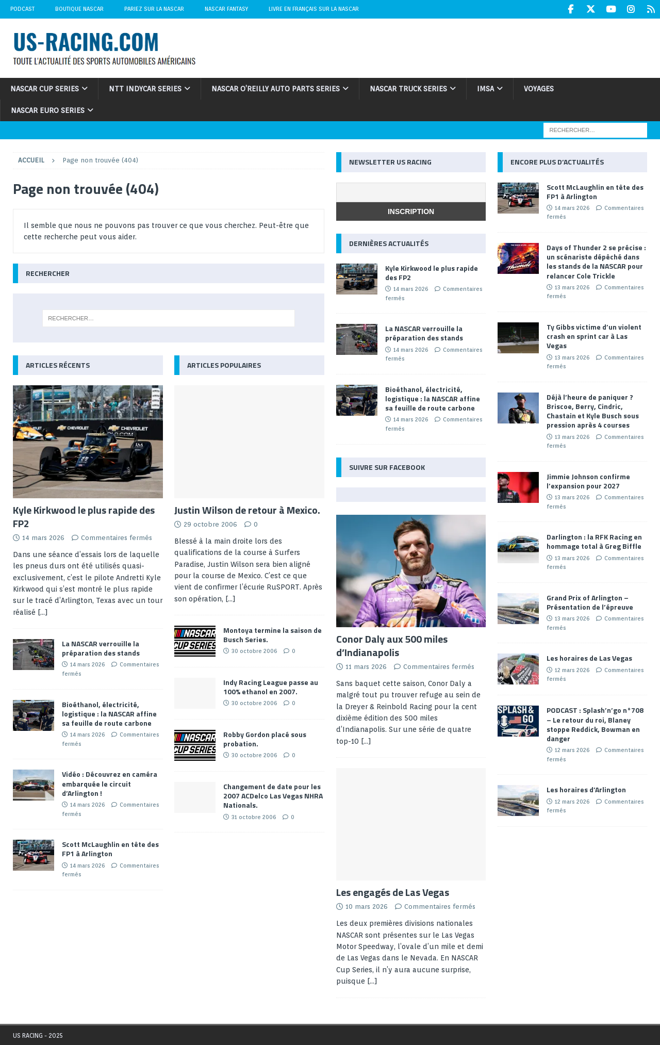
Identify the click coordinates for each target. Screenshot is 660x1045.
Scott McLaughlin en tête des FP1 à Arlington (110, 848)
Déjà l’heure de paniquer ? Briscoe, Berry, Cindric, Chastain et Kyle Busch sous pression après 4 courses (593, 410)
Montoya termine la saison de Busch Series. (272, 634)
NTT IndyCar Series (145, 88)
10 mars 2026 (366, 906)
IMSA (485, 88)
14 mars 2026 (43, 537)
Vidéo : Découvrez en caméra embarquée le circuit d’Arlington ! (109, 782)
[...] (43, 612)
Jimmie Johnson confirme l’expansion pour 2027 (588, 480)
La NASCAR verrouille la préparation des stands (101, 648)
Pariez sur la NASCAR (154, 8)
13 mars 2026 (572, 286)
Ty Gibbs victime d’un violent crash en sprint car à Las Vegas (594, 335)
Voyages (539, 88)
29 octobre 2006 (210, 524)
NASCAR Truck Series (408, 88)
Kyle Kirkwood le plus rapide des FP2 (84, 516)
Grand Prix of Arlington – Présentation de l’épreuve (590, 602)
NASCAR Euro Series (48, 110)
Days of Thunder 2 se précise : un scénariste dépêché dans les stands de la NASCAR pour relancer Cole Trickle (596, 261)
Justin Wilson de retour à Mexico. (247, 509)
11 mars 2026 (366, 666)
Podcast (22, 8)
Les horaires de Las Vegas (589, 657)
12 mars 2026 (572, 669)
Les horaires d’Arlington (586, 788)
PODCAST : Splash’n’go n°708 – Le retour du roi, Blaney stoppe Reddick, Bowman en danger (595, 723)
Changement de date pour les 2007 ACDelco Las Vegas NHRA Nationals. (273, 795)
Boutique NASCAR (79, 8)
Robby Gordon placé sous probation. (264, 738)
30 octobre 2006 (254, 650)
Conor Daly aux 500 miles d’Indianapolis (392, 645)
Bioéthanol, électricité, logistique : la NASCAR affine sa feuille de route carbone (109, 713)
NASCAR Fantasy (226, 8)
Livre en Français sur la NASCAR (314, 8)
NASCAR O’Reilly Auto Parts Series (275, 88)
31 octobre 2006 (254, 816)
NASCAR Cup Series (44, 88)
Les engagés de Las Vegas (392, 892)
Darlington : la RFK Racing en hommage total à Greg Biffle (594, 541)
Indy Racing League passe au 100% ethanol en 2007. (270, 686)
